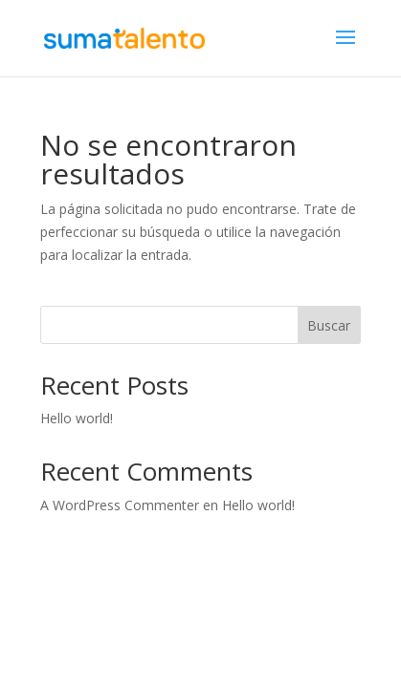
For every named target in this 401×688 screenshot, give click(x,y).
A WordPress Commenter (119, 505)
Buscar (328, 325)
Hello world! (76, 418)
